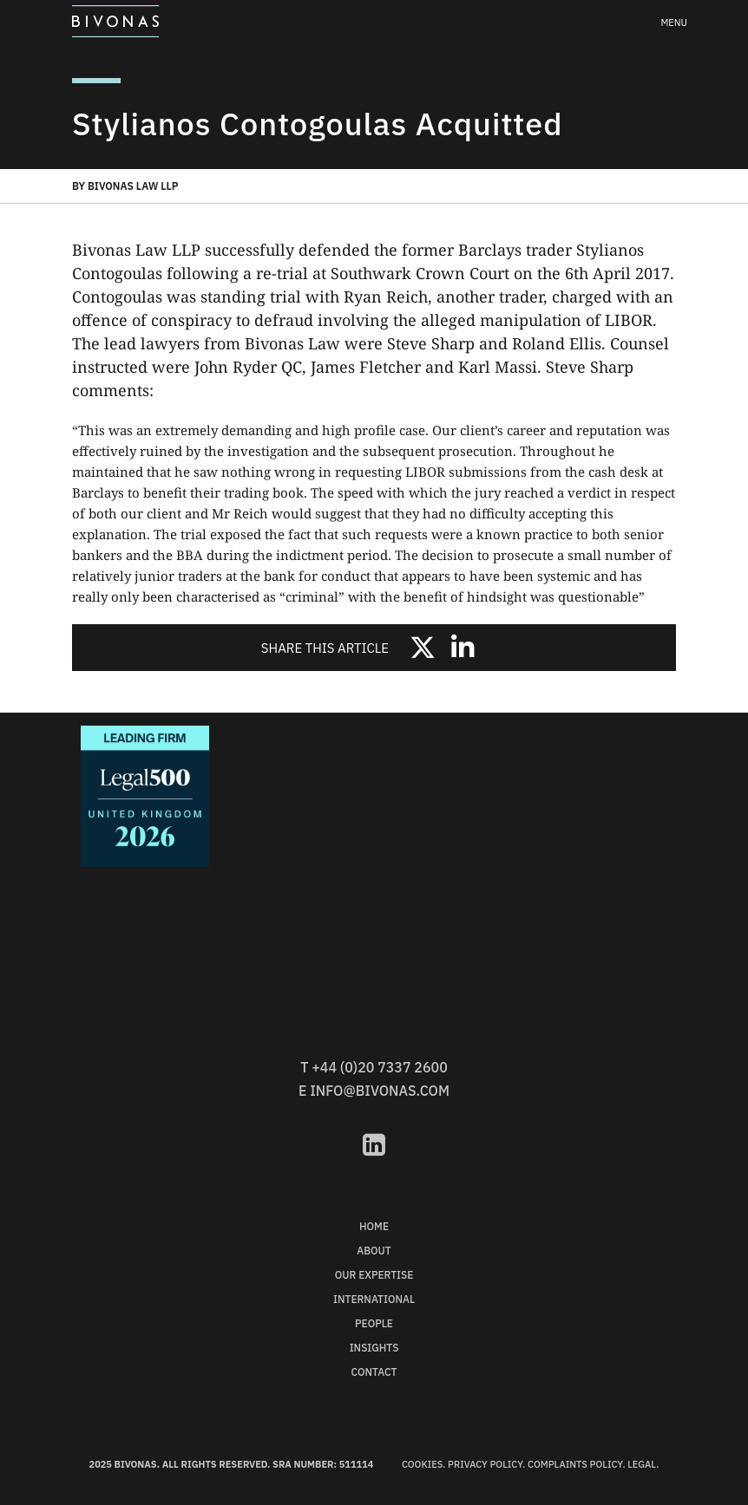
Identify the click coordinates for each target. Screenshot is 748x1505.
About (374, 1250)
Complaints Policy (575, 1464)
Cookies (422, 1464)
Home (374, 1226)
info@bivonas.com (379, 1090)
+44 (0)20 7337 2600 (379, 1067)
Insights (374, 1347)
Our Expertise (374, 1274)
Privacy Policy (485, 1464)
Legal (641, 1464)
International (374, 1299)
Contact (374, 1371)
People (374, 1323)
